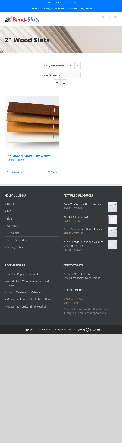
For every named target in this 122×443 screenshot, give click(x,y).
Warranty (12, 225)
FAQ (9, 211)
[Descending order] (77, 65)
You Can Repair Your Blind (22, 274)
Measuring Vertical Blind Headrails (27, 306)
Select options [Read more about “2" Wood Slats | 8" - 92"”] (16, 172)
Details (54, 172)
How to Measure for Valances (24, 292)
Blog (9, 218)
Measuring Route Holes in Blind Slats (29, 299)
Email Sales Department (85, 278)
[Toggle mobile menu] (115, 17)
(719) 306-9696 (81, 274)
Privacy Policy (15, 247)
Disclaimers (14, 233)
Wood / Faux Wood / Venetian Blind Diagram (28, 283)
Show (52, 75)
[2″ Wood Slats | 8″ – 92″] (32, 123)
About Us (12, 204)
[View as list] (64, 83)
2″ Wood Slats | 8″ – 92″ (28, 155)
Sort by (54, 65)
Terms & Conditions (18, 240)
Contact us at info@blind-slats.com (61, 2)
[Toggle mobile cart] (102, 17)
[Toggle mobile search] (109, 17)
